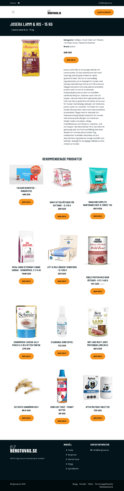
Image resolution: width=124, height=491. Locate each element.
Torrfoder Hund (70, 43)
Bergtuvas (72, 455)
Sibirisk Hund (73, 459)
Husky (70, 450)
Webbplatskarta (106, 487)
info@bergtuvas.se (105, 3)
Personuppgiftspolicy (104, 484)
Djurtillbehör (104, 12)
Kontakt (82, 484)
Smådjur (77, 40)
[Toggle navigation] (13, 12)
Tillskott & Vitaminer (86, 43)
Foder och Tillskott (95, 40)
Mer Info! (71, 60)
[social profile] (18, 3)
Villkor (90, 484)
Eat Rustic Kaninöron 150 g (26, 407)
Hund (84, 40)
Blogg (70, 464)
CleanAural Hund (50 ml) (62, 342)
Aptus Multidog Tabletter (98, 407)
